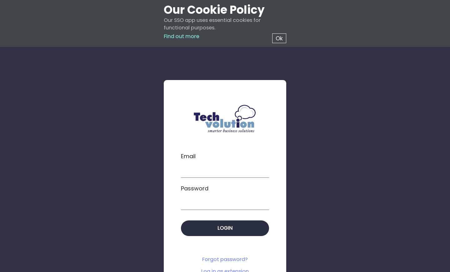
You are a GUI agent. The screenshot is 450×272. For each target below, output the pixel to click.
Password (194, 188)
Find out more (181, 36)
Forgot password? (225, 259)
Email (188, 156)
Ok (279, 38)
